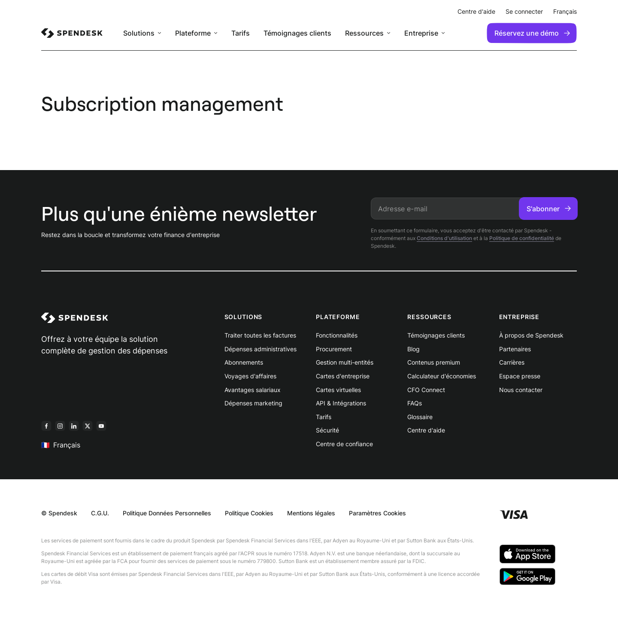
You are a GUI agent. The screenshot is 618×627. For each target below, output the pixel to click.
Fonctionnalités (336, 335)
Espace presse (519, 376)
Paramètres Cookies (377, 513)
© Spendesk (59, 513)
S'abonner (549, 208)
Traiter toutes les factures (260, 335)
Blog (413, 349)
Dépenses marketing (253, 403)
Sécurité (327, 430)
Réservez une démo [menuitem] (532, 33)
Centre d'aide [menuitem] (476, 11)
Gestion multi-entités (344, 362)
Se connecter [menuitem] (524, 11)
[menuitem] (72, 33)
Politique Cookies (249, 513)
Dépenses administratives (260, 349)
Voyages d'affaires (250, 376)
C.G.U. (100, 513)
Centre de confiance (344, 443)
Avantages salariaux (252, 389)
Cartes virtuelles (338, 389)
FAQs (414, 403)
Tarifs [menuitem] (240, 33)
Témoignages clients (436, 335)
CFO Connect (426, 389)
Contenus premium (433, 362)
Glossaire (420, 416)
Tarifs (323, 416)
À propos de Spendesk (531, 335)
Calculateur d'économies (441, 376)
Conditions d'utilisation (444, 238)
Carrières (511, 362)
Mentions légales (311, 513)
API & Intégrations (341, 403)
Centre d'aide (426, 430)
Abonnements (243, 362)
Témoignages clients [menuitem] (297, 33)
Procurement (334, 349)
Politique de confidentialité (521, 238)
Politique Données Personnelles (167, 513)
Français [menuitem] (565, 11)
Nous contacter (520, 389)
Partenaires (515, 349)
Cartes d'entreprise (343, 376)
